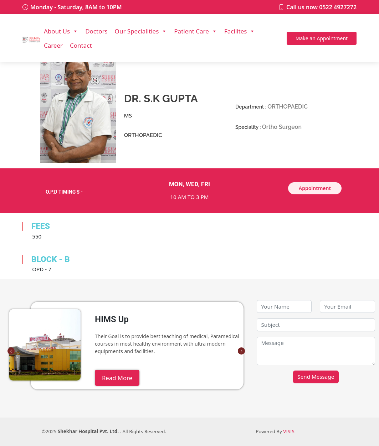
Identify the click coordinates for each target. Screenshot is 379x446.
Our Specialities (141, 31)
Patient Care (195, 31)
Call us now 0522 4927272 (321, 7)
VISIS (289, 431)
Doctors (96, 31)
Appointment (322, 38)
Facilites (239, 31)
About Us (61, 31)
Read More (117, 378)
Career (53, 45)
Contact (81, 45)
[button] (11, 351)
